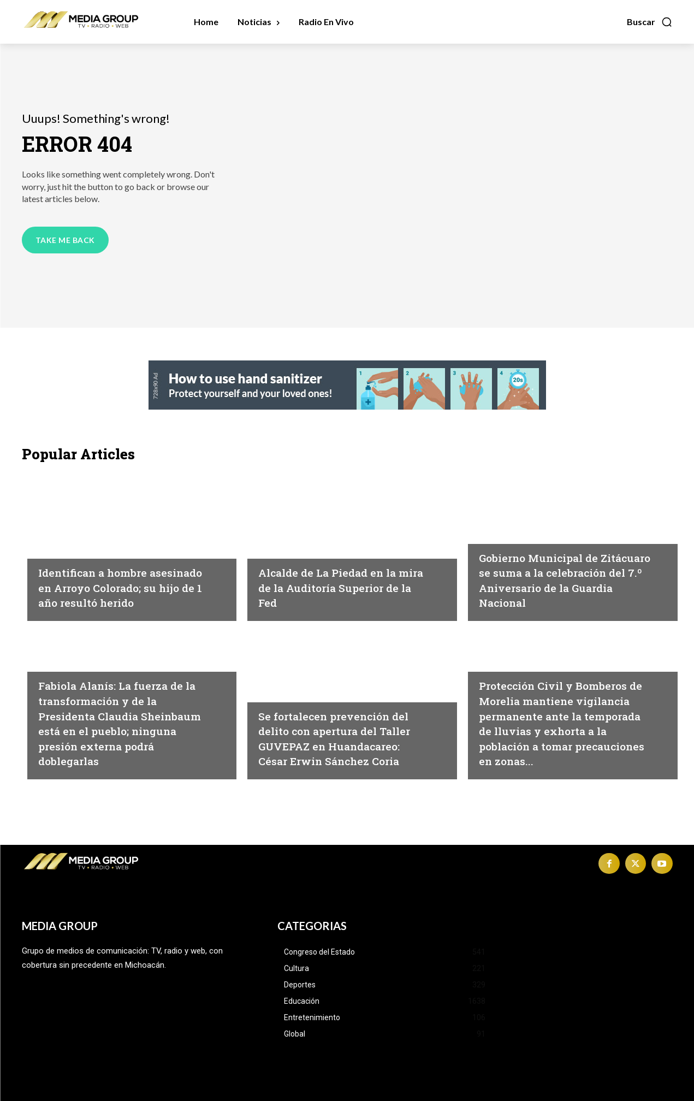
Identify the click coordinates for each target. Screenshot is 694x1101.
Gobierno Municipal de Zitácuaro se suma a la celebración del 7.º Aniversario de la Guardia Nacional (558, 572)
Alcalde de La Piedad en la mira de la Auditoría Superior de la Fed (339, 587)
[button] (650, 22)
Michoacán (63, 533)
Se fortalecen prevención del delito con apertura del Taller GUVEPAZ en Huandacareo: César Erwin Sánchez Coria (340, 730)
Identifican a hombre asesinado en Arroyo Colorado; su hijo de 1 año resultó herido (115, 580)
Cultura (276, 676)
